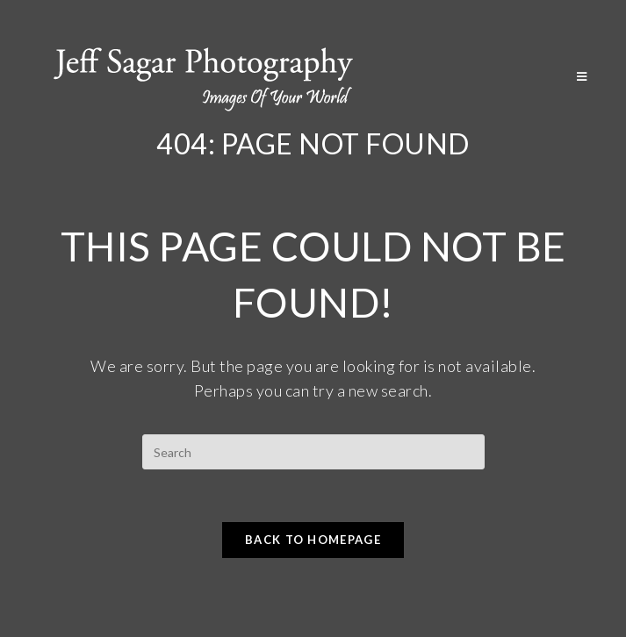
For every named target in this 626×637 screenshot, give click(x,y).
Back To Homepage (313, 540)
